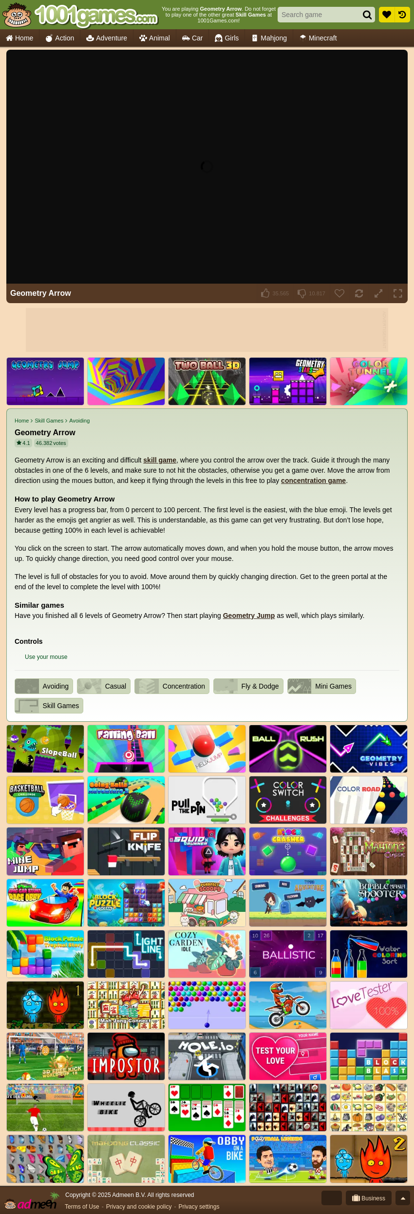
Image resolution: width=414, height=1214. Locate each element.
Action (59, 38)
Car (192, 38)
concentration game (313, 480)
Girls (227, 38)
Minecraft (318, 38)
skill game (159, 460)
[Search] (367, 14)
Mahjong (269, 38)
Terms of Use (82, 1206)
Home (19, 38)
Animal (154, 38)
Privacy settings (198, 1206)
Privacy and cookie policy (139, 1206)
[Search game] (317, 14)
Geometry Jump (249, 615)
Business (368, 1198)
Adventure (106, 38)
